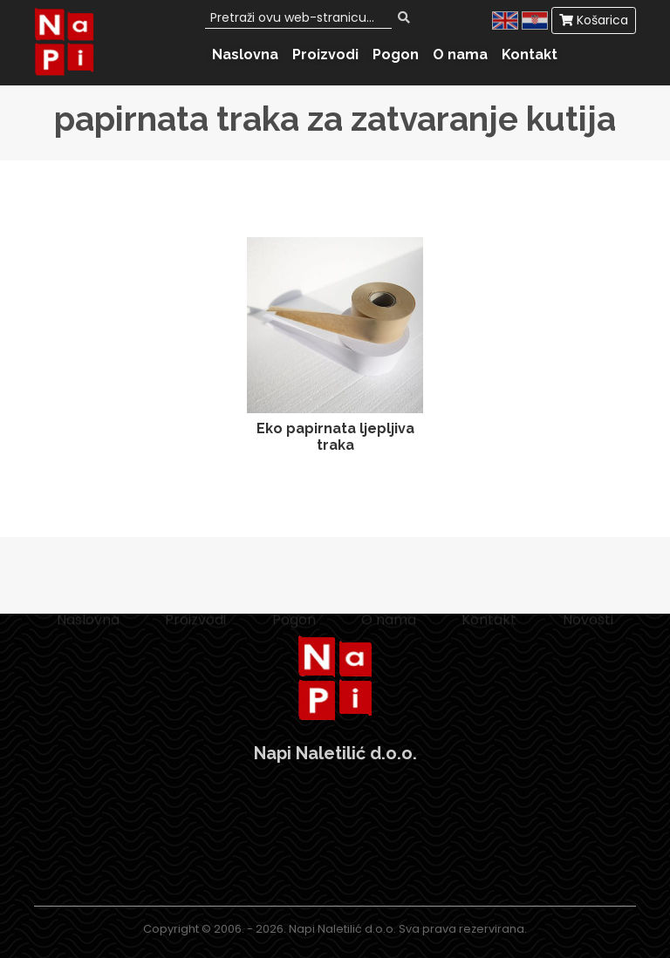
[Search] (298, 18)
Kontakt (529, 54)
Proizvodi (325, 54)
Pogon (396, 54)
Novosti (588, 630)
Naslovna (245, 54)
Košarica (593, 20)
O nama (460, 54)
